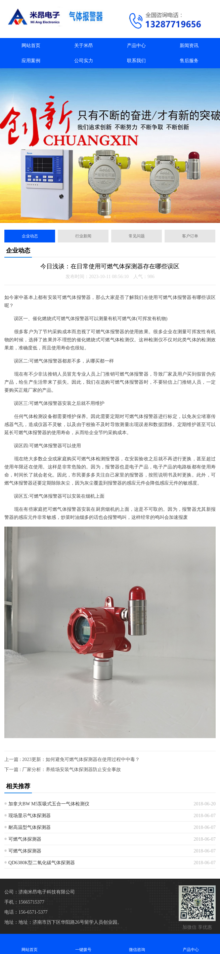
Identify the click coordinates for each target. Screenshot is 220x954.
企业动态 (30, 236)
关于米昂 (83, 45)
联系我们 (136, 60)
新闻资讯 (189, 45)
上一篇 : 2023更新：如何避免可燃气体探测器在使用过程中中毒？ (72, 759)
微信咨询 (137, 944)
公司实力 (83, 60)
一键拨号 (83, 944)
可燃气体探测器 (24, 839)
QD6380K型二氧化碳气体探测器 (41, 862)
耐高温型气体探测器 (29, 827)
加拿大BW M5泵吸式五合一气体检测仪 (48, 803)
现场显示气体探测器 (29, 815)
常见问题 (137, 236)
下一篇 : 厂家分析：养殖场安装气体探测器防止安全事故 (62, 769)
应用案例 (30, 60)
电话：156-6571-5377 (25, 912)
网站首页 (30, 45)
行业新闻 (83, 236)
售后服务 (189, 60)
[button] (107, 217)
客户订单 (190, 236)
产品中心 (136, 45)
